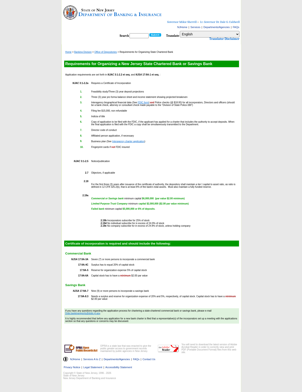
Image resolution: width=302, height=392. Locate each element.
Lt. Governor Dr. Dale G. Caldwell (220, 22)
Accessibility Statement (118, 367)
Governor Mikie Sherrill (182, 22)
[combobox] (209, 34)
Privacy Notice (72, 367)
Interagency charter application (128, 141)
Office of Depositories (105, 52)
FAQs (236, 27)
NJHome (182, 27)
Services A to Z (92, 359)
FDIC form (143, 102)
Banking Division (83, 52)
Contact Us (149, 359)
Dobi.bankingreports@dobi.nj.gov (82, 313)
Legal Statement (92, 367)
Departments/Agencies (216, 27)
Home (68, 52)
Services (195, 27)
